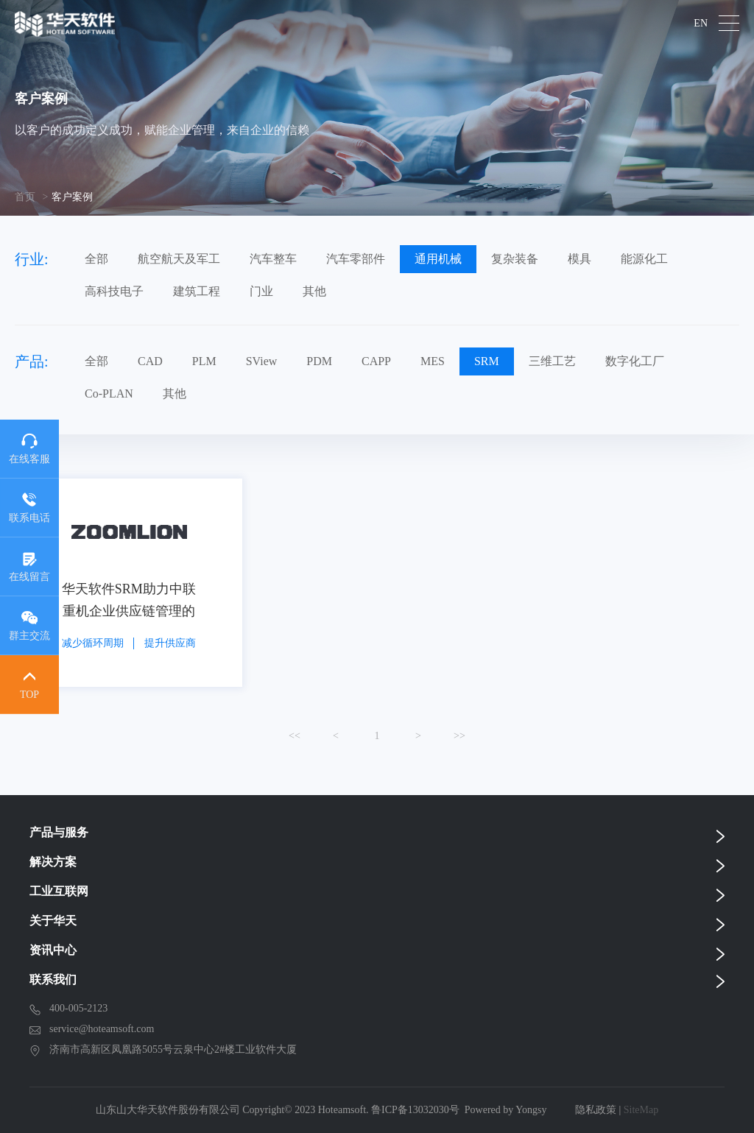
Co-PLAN (109, 393)
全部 (96, 259)
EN (701, 23)
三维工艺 (552, 361)
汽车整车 (273, 259)
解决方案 (53, 861)
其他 (314, 291)
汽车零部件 (355, 259)
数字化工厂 (634, 361)
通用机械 (438, 259)
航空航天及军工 (179, 259)
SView (262, 361)
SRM (486, 361)
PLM (204, 361)
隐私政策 (595, 1109)
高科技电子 (114, 291)
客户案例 (72, 196)
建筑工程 (196, 291)
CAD (150, 361)
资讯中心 (53, 950)
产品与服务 (58, 832)
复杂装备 (514, 259)
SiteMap (641, 1109)
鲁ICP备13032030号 (415, 1109)
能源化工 (644, 259)
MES (432, 361)
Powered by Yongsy (506, 1109)
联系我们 (53, 979)
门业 (261, 291)
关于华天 (53, 920)
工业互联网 (58, 891)
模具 (579, 259)
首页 (25, 196)
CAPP (376, 361)
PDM (319, 361)
